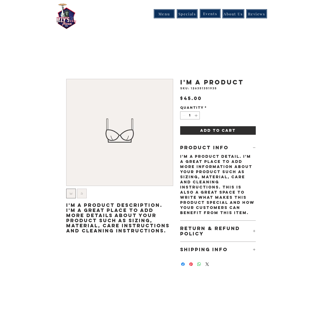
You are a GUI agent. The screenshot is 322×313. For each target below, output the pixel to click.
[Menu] (164, 14)
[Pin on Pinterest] (191, 264)
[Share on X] (207, 264)
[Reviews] (256, 14)
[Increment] (196, 115)
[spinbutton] (190, 115)
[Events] (210, 13)
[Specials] (187, 14)
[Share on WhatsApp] (199, 264)
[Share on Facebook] (182, 264)
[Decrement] (183, 115)
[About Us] (233, 14)
